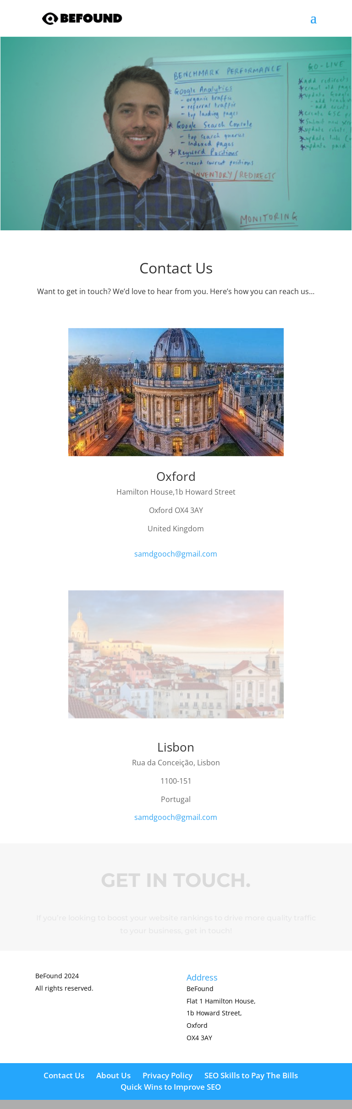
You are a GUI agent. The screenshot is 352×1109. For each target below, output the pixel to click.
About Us (113, 1075)
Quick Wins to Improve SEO (171, 1086)
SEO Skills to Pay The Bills (251, 1075)
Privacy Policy (167, 1075)
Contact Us (64, 1075)
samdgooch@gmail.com (175, 554)
